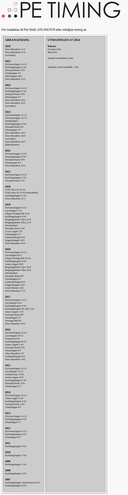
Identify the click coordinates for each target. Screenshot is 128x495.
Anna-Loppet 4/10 (14, 377)
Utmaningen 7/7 (13, 129)
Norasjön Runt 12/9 (15, 383)
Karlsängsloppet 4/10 (15, 123)
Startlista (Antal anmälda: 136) (63, 67)
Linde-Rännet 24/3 (14, 287)
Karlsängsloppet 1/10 (15, 195)
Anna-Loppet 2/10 (14, 344)
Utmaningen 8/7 (13, 162)
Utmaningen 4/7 (13, 73)
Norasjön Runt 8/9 (14, 276)
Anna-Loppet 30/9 (14, 264)
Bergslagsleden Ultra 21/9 (18, 219)
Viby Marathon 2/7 (14, 353)
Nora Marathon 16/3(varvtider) (15, 104)
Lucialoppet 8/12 (13, 255)
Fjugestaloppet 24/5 (15, 284)
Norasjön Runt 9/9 (14, 126)
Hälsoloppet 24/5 (13, 76)
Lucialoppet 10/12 (14, 335)
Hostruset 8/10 (12, 338)
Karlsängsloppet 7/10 (15, 177)
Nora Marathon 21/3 (15, 49)
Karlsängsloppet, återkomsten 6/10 (22, 482)
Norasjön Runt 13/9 (15, 70)
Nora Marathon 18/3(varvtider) (15, 137)
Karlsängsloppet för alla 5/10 (19, 308)
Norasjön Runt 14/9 (15, 94)
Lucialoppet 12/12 (14, 371)
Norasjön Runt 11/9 (15, 180)
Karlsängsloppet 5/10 (15, 156)
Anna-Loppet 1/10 (14, 311)
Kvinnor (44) (54, 49)
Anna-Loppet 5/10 (14, 398)
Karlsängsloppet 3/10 (15, 91)
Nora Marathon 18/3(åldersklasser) (15, 143)
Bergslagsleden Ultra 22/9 (18, 267)
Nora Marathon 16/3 (15, 100)
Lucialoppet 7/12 (13, 210)
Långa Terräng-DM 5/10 (17, 213)
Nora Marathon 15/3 (15, 79)
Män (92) (52, 52)
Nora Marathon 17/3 (15, 290)
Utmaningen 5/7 (13, 97)
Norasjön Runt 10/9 (15, 159)
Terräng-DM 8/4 (13, 320)
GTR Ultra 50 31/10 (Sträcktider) (21, 192)
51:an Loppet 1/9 (13, 231)
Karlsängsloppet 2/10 (15, 67)
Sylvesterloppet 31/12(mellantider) (16, 119)
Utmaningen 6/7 (13, 279)
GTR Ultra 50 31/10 (15, 189)
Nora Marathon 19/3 (15, 165)
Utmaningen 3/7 (13, 386)
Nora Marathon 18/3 (15, 132)
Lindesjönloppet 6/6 (15, 237)
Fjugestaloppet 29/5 (15, 240)
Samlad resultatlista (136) (60, 58)
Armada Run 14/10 (14, 374)
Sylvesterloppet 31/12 (16, 64)
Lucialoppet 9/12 (13, 302)
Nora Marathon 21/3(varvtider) (15, 54)
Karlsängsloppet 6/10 (15, 341)
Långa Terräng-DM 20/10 (18, 258)
